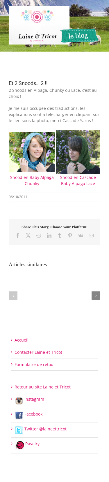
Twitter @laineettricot (41, 429)
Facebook (28, 414)
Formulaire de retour (35, 364)
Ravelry (27, 443)
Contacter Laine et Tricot (38, 352)
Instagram (29, 399)
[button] (13, 295)
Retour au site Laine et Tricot (43, 387)
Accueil (21, 340)
